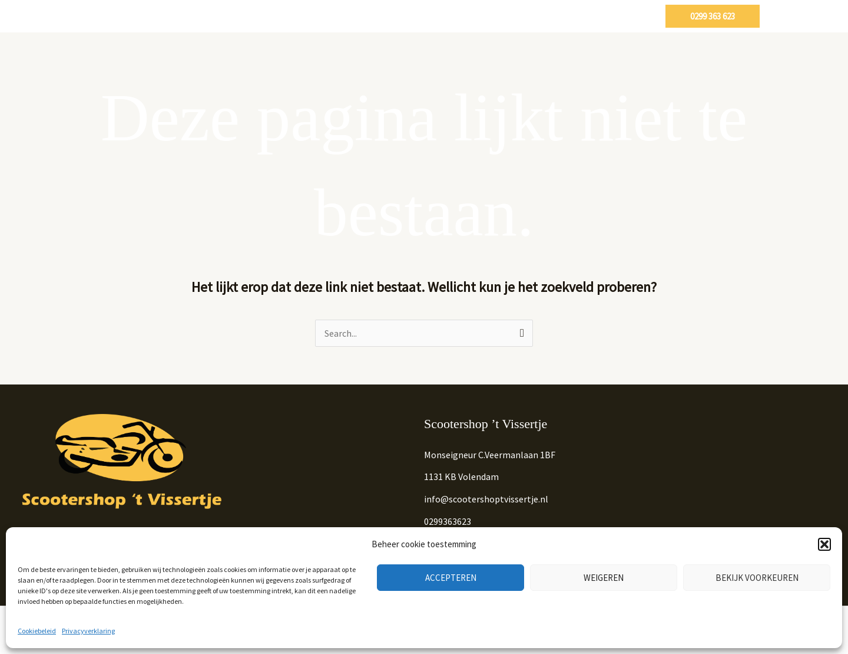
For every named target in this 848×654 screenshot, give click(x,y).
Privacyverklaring (88, 630)
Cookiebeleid (37, 630)
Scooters (350, 16)
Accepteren (450, 577)
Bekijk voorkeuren (757, 577)
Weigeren (604, 577)
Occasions (415, 16)
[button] (824, 544)
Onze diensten (483, 16)
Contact (627, 16)
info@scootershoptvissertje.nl (486, 499)
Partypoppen (557, 16)
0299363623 (447, 521)
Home (301, 16)
